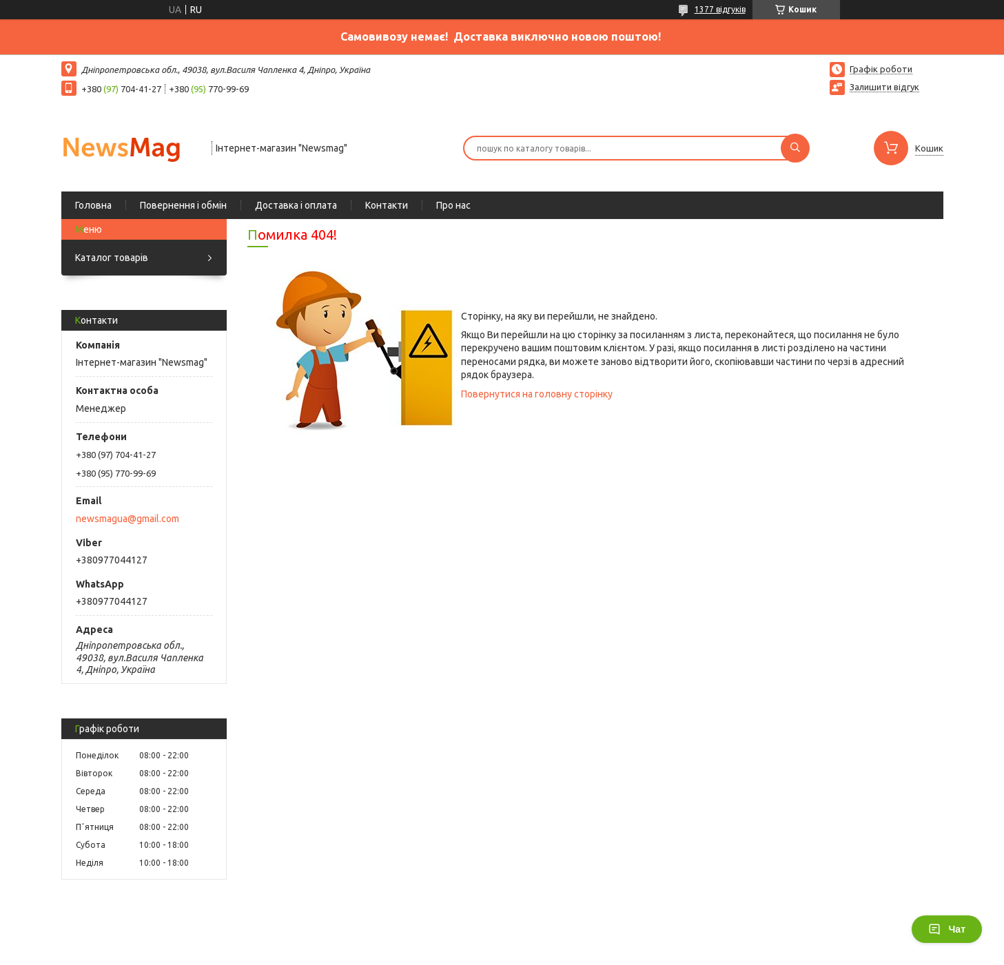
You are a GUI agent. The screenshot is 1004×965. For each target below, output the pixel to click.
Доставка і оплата (296, 205)
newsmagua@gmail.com (127, 518)
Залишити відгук (884, 87)
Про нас (453, 205)
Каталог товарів (111, 257)
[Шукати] (795, 148)
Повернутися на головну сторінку (537, 394)
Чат (946, 929)
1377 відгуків (720, 9)
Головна (93, 205)
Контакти (386, 205)
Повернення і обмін (183, 205)
